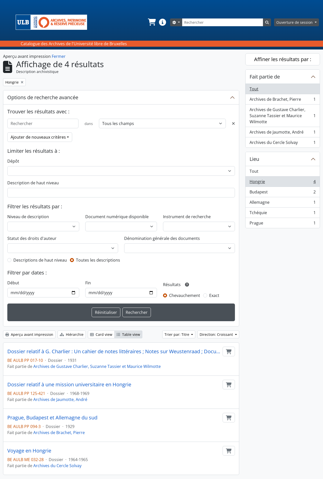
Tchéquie (282, 214)
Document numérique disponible (117, 216)
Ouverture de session (295, 22)
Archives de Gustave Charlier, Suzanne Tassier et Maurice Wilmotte (97, 366)
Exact (214, 295)
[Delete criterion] (233, 123)
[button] (151, 22)
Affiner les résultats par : (282, 59)
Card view (101, 334)
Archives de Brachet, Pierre (59, 432)
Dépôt (13, 161)
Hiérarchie (72, 334)
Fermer (59, 56)
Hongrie (282, 183)
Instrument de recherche (187, 216)
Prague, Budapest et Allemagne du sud (52, 418)
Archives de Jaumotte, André (60, 399)
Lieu (254, 159)
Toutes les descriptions (98, 260)
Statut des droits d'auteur (32, 238)
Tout (254, 89)
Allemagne (282, 203)
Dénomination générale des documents (162, 238)
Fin (88, 283)
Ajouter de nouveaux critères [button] (38, 137)
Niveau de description (28, 216)
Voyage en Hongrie (29, 451)
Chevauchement (184, 295)
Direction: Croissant (217, 334)
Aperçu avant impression (29, 334)
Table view (128, 334)
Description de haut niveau (33, 183)
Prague (282, 224)
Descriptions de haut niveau (40, 260)
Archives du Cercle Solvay (57, 465)
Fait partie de (265, 76)
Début (13, 283)
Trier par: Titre (177, 334)
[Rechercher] (222, 22)
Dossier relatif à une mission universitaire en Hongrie (69, 385)
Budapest (282, 193)
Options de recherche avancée (42, 97)
